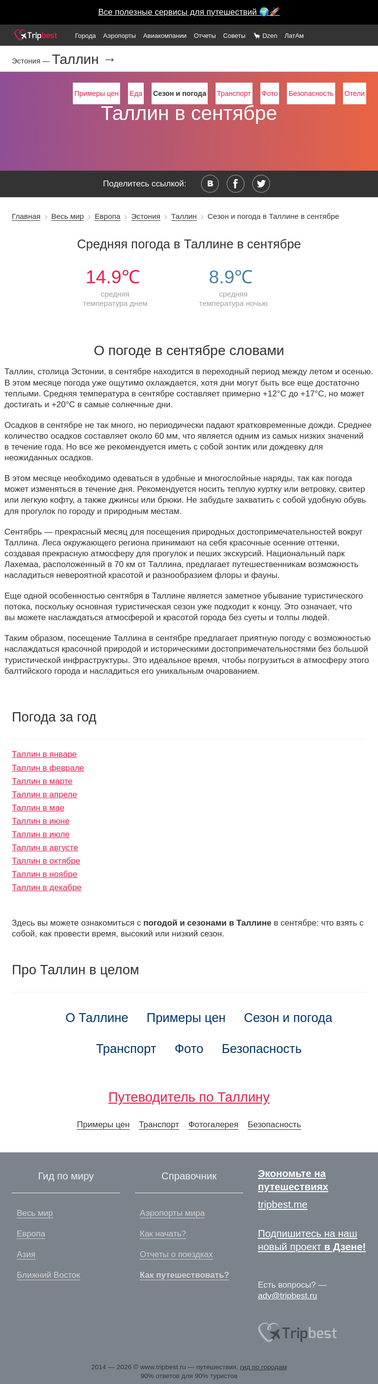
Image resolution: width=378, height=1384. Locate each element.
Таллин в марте (42, 781)
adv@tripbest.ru (287, 1295)
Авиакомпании (165, 35)
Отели (355, 93)
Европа (107, 216)
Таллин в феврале (48, 768)
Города (85, 35)
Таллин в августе (45, 847)
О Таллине (96, 1017)
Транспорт (234, 93)
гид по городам (263, 1367)
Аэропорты (119, 35)
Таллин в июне (40, 821)
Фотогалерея (214, 1124)
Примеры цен (96, 93)
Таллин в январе (44, 754)
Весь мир (67, 216)
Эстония (145, 216)
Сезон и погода (288, 1017)
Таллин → (84, 59)
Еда (135, 93)
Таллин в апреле (44, 794)
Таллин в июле (41, 834)
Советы (234, 35)
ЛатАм (294, 35)
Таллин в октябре (46, 861)
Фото (270, 93)
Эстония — (32, 60)
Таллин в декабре (47, 887)
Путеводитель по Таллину (188, 1097)
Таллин (184, 216)
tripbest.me (283, 1204)
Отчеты (205, 35)
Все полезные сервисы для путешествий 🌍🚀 (189, 12)
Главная (26, 216)
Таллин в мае (38, 807)
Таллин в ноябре (44, 874)
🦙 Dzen (265, 35)
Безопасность (310, 93)
